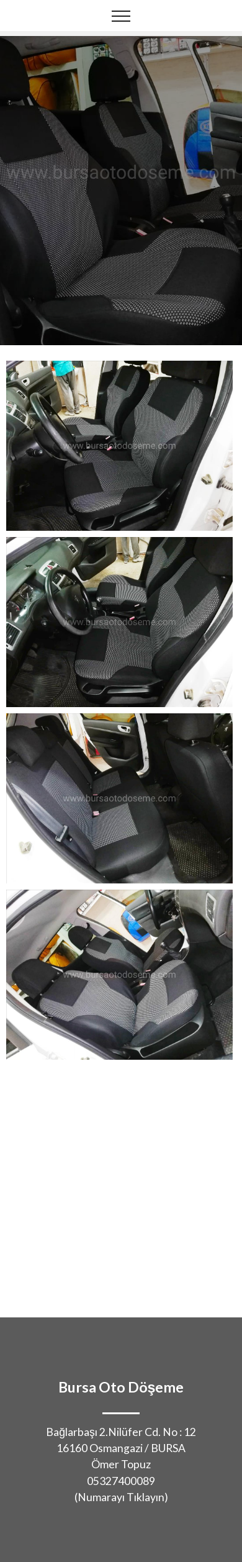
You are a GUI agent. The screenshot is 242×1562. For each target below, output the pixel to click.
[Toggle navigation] (121, 15)
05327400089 (121, 1481)
